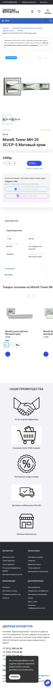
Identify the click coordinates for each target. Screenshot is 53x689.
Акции (30, 598)
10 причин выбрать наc (12, 594)
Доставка (26, 275)
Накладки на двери (35, 557)
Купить (34, 163)
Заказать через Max (26, 196)
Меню (5, 20)
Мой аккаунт (51, 20)
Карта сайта (32, 602)
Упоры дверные (34, 568)
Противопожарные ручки (12, 574)
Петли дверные (9, 564)
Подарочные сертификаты (38, 591)
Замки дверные (9, 561)
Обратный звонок (29, 2)
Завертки (31, 561)
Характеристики (26, 221)
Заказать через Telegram (26, 189)
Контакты (44, 2)
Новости (6, 598)
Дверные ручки (9, 557)
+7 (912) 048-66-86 (10, 2)
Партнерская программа (37, 594)
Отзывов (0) (26, 269)
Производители (34, 587)
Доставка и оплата (10, 591)
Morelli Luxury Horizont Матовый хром (16, 332)
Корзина (48, 11)
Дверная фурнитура (11, 11)
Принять (15, 677)
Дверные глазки (34, 564)
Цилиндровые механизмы (38, 571)
